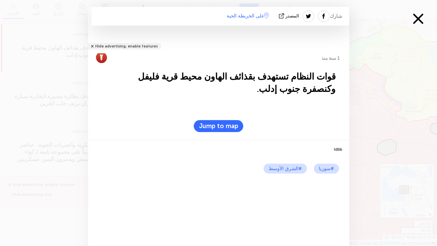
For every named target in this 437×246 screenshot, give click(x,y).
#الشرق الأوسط (285, 169)
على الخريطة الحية (248, 16)
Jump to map (218, 126)
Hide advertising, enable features (126, 46)
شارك (336, 16)
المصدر (289, 15)
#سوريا (326, 169)
